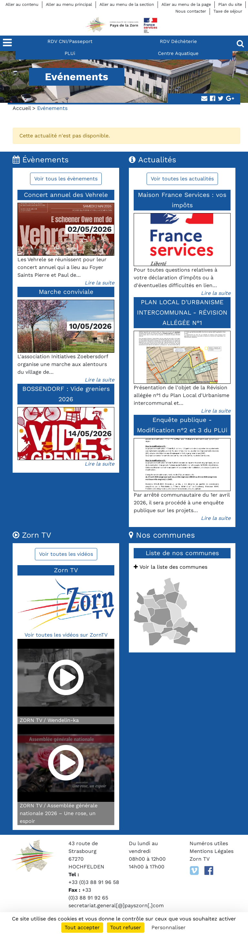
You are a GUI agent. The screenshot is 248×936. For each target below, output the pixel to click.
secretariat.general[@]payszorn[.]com (116, 905)
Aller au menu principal (69, 4)
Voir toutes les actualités (182, 179)
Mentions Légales (211, 851)
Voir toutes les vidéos (66, 554)
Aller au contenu (21, 4)
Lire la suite (99, 283)
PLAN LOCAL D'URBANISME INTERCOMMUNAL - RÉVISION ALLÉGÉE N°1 (182, 312)
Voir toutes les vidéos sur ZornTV (66, 635)
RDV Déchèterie (178, 41)
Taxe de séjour (227, 11)
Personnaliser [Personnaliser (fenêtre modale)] (168, 927)
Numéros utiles (209, 843)
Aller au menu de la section (126, 4)
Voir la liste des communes (170, 567)
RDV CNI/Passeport (69, 41)
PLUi (70, 53)
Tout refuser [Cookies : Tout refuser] (125, 927)
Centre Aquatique (178, 53)
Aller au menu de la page (186, 4)
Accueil (22, 108)
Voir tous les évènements (66, 179)
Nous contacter (190, 11)
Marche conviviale (66, 292)
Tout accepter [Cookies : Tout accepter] (82, 927)
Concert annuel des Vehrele (66, 195)
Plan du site (230, 4)
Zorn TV (200, 859)
